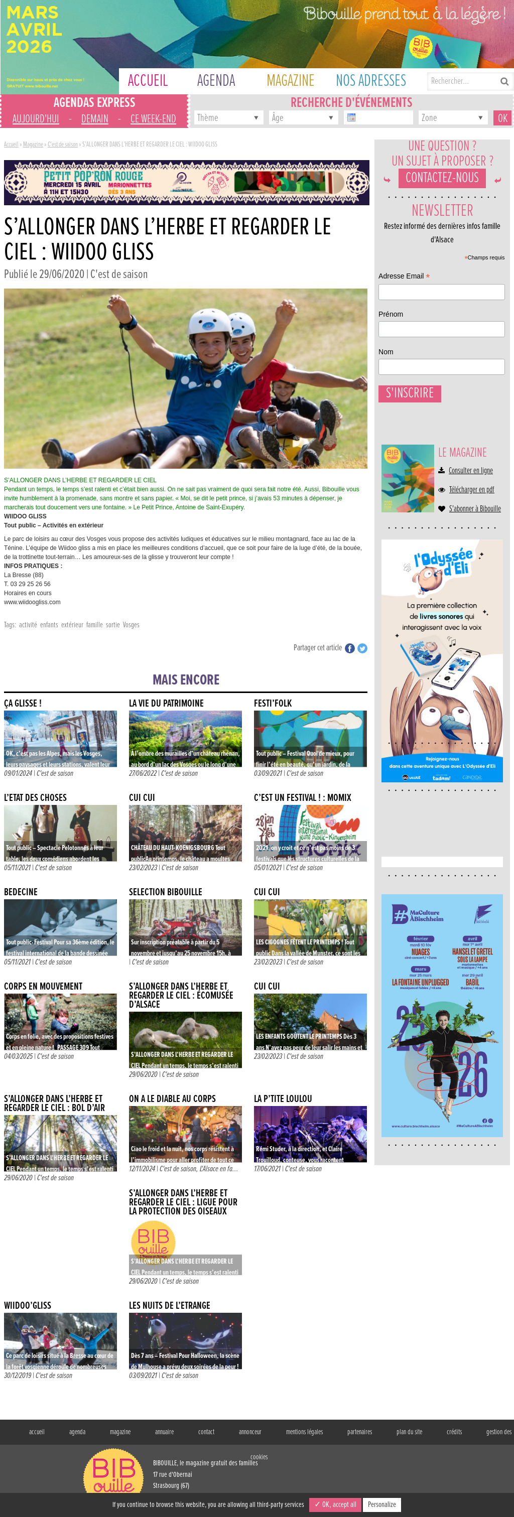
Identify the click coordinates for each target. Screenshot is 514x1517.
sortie (113, 625)
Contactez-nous (442, 188)
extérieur (72, 625)
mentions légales (304, 1432)
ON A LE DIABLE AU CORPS (172, 1099)
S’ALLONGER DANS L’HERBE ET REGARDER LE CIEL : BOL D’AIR (54, 1103)
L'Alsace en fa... (219, 1169)
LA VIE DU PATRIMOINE (166, 704)
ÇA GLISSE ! (23, 704)
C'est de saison (63, 144)
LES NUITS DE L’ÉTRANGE (169, 1306)
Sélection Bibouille (165, 892)
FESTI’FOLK (273, 704)
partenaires (359, 1432)
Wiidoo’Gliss (27, 1306)
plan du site (409, 1432)
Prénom (397, 1035)
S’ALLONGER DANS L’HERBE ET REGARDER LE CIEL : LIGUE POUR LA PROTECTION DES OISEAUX (183, 1202)
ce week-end (153, 119)
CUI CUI (142, 798)
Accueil (11, 144)
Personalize (382, 1504)
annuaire (164, 1432)
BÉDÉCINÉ (21, 892)
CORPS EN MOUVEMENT (43, 987)
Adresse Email (410, 998)
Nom (392, 1071)
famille (94, 625)
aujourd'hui (36, 119)
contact (206, 1432)
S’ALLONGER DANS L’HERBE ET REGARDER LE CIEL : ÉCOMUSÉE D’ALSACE (181, 996)
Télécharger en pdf (471, 529)
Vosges (131, 625)
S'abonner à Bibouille (475, 548)
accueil (37, 1432)
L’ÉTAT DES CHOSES (35, 798)
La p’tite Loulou (283, 1099)
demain (94, 119)
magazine (120, 1432)
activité (28, 625)
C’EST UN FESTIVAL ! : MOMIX (302, 798)
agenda (77, 1432)
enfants (49, 625)
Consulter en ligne (471, 510)
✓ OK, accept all (335, 1504)
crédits (454, 1432)
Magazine (33, 144)
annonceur (250, 1432)
